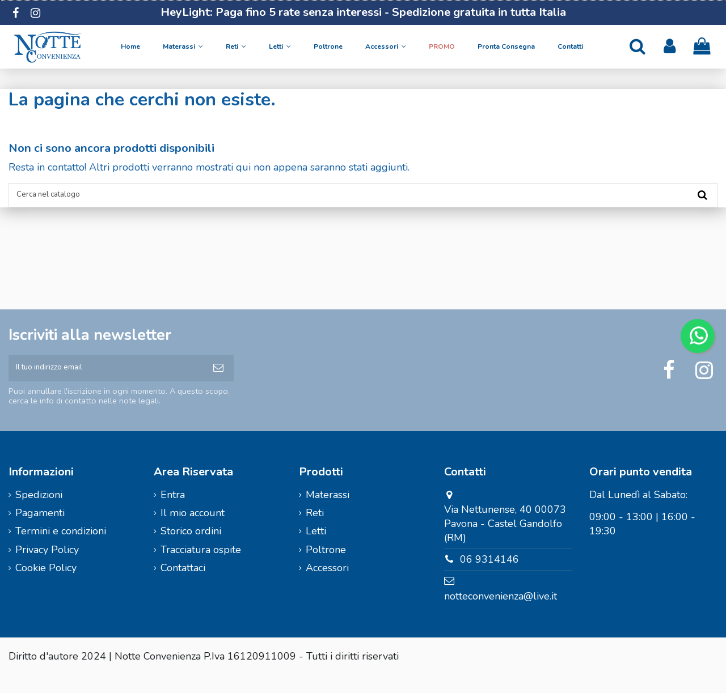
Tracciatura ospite (201, 567)
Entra (173, 512)
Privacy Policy (47, 567)
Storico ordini (191, 548)
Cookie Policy (46, 585)
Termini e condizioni (60, 548)
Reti (315, 530)
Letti (316, 548)
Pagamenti (40, 530)
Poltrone (326, 567)
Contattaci (183, 585)
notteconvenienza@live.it (500, 613)
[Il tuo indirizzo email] (106, 381)
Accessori (327, 585)
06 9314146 (489, 577)
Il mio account (193, 530)
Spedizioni (38, 512)
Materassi (327, 512)
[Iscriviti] (218, 381)
